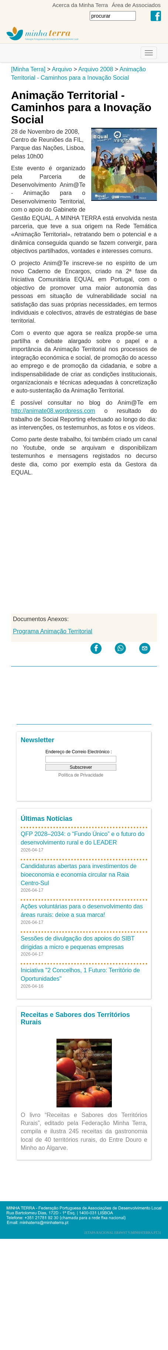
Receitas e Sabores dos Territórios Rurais (75, 1018)
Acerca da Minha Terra (80, 5)
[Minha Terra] (28, 69)
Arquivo (62, 69)
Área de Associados (136, 5)
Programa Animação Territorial (52, 631)
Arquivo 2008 (95, 69)
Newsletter (37, 740)
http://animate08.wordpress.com (53, 411)
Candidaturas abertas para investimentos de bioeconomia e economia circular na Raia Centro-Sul (79, 874)
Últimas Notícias (46, 818)
